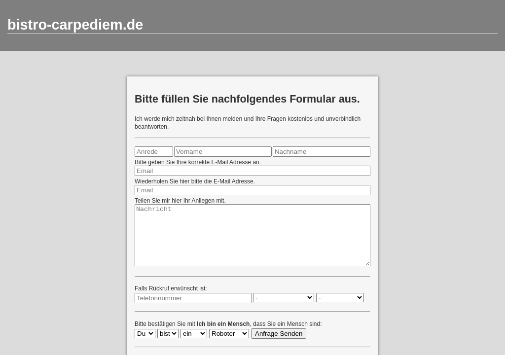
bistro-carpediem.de (75, 25)
